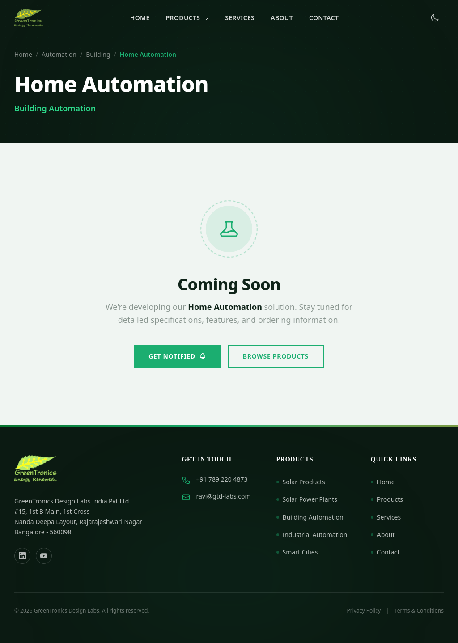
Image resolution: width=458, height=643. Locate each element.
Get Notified (177, 356)
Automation (59, 54)
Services (239, 17)
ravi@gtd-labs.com (223, 496)
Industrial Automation (312, 534)
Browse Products (276, 356)
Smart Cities (297, 552)
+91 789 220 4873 (221, 479)
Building (98, 54)
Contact (324, 17)
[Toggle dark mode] (435, 18)
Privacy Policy (364, 610)
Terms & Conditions (419, 610)
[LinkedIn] (22, 556)
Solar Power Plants (306, 499)
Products (187, 17)
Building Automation (310, 517)
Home (140, 17)
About (282, 17)
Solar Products (300, 482)
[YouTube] (44, 556)
